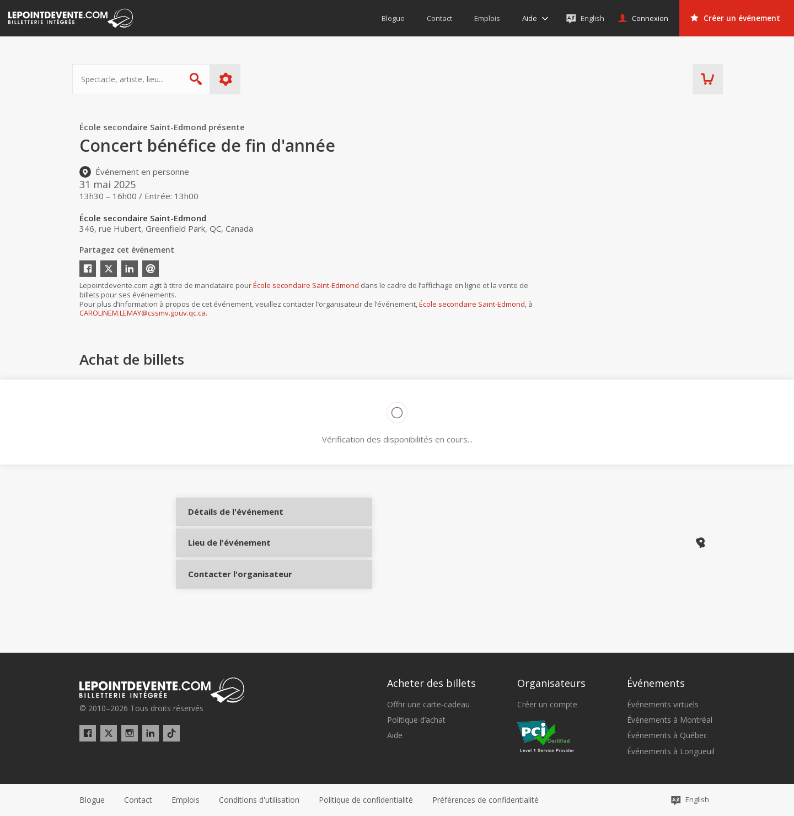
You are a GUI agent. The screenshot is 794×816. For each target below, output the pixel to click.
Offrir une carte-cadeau (428, 705)
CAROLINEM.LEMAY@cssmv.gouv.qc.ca (142, 313)
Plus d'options (233, 79)
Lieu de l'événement (227, 557)
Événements (656, 683)
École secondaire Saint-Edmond (306, 285)
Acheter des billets (431, 683)
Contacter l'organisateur (227, 594)
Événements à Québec (667, 735)
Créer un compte (547, 705)
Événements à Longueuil (671, 751)
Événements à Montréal (669, 720)
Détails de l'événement (227, 520)
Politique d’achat (416, 720)
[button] (485, 800)
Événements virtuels (663, 705)
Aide (395, 735)
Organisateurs (551, 683)
